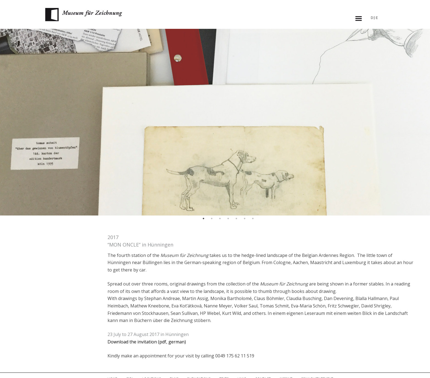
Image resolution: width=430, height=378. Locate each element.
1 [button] (203, 218)
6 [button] (244, 218)
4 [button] (228, 218)
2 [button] (211, 218)
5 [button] (236, 218)
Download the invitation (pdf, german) (147, 342)
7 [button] (253, 218)
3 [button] (220, 218)
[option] (215, 122)
